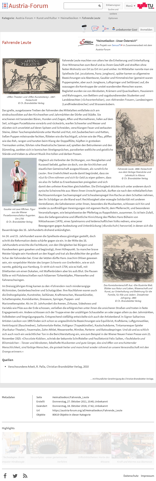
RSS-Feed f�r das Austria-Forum (25, 476)
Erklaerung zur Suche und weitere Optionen (113, 6)
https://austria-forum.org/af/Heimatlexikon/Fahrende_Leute (87, 410)
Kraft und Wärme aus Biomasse (134, 461)
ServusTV (116, 45)
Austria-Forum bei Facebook (5, 476)
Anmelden (146, 29)
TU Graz (145, 6)
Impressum (147, 476)
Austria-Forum (28, 6)
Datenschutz (130, 476)
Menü (129, 6)
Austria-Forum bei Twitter (15, 476)
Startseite (5, 6)
